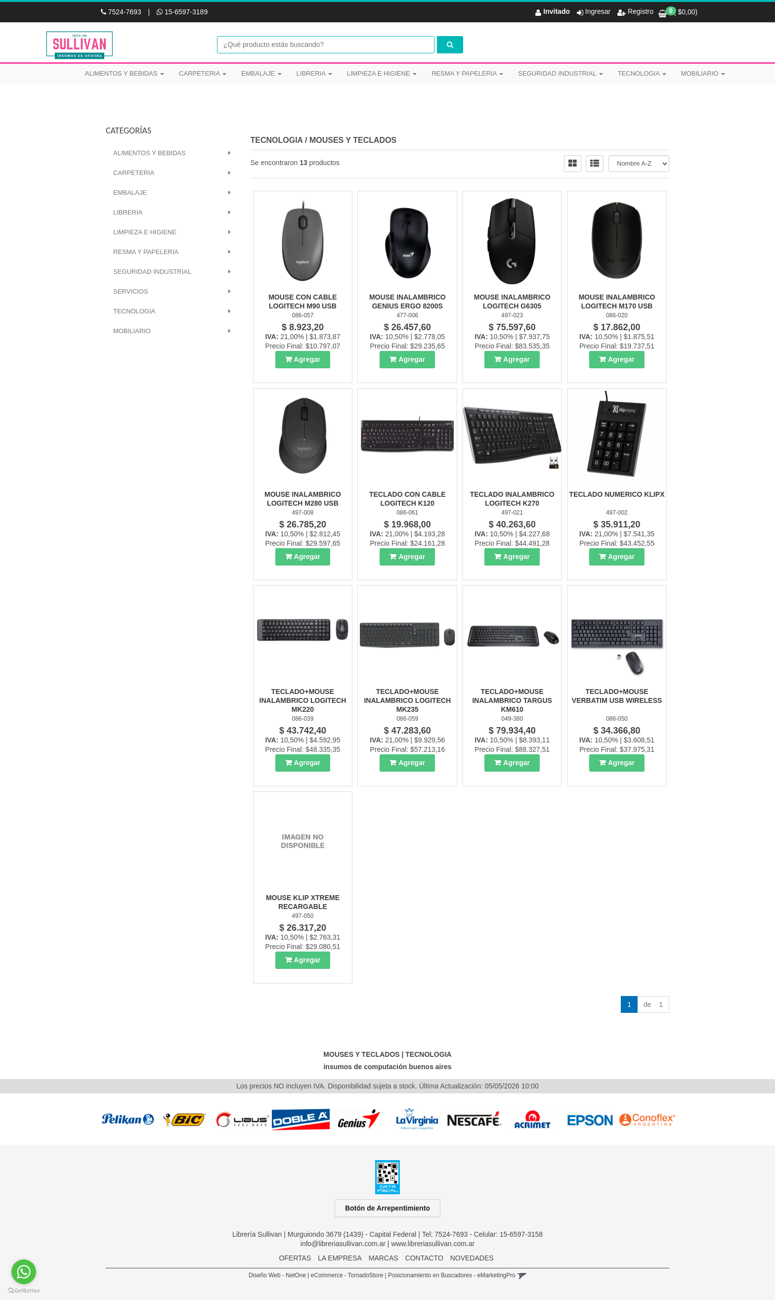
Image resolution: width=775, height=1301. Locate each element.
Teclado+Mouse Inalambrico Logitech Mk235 (407, 701)
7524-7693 (122, 12)
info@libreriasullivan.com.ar (343, 1245)
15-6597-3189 (182, 12)
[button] (521, 1276)
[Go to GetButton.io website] (24, 1291)
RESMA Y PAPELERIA (467, 73)
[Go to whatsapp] (23, 1271)
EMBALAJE (261, 73)
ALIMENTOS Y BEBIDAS (124, 73)
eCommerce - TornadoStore (347, 1276)
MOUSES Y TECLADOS (352, 141)
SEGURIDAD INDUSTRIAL (560, 73)
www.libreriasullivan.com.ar (432, 1245)
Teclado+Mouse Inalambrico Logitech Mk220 (302, 701)
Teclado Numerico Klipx (617, 495)
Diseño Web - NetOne (277, 1276)
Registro (639, 11)
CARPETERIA (202, 73)
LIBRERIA (314, 73)
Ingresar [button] (597, 11)
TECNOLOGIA (642, 73)
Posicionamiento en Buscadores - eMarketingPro (452, 1276)
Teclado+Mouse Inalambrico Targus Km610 (512, 701)
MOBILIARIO (703, 73)
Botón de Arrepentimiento (387, 1209)
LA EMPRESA (340, 1259)
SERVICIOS (130, 292)
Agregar (307, 360)
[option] (127, 1120)
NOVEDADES (472, 1259)
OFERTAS (295, 1259)
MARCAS (383, 1259)
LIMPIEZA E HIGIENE (382, 73)
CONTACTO (424, 1259)
